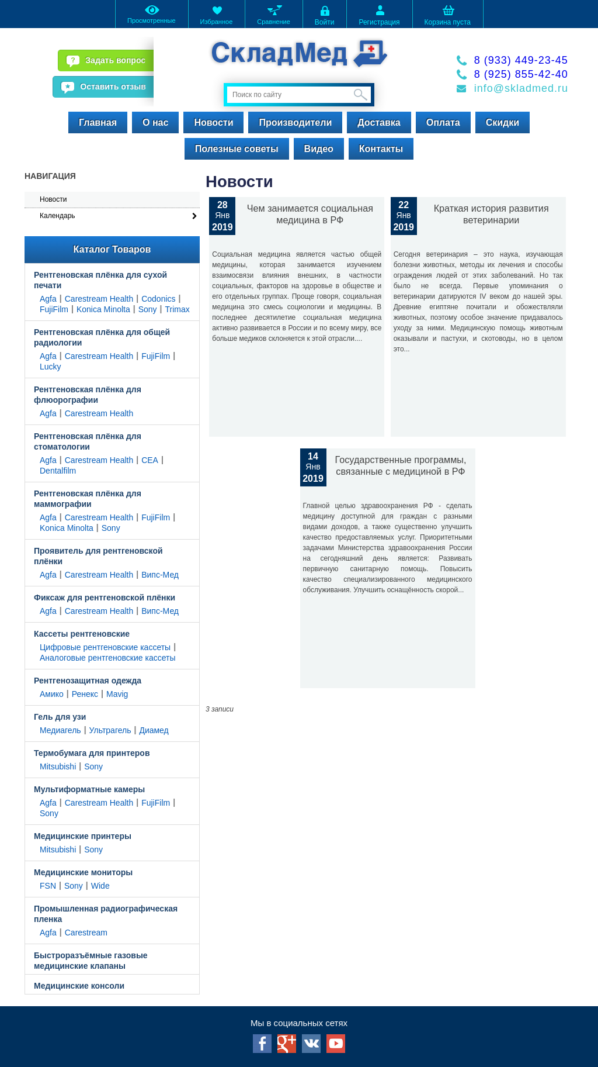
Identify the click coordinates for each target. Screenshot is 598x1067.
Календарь (57, 216)
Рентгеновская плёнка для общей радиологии (102, 337)
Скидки (502, 122)
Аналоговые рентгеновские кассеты (107, 657)
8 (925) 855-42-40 (521, 74)
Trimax (177, 309)
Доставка (379, 122)
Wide (100, 885)
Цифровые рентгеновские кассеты (105, 647)
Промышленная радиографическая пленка (106, 914)
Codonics (158, 298)
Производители (295, 122)
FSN (48, 885)
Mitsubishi (58, 766)
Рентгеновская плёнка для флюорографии (87, 395)
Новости (213, 122)
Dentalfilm (58, 470)
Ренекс (85, 694)
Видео (318, 149)
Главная (98, 122)
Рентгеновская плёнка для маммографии (87, 499)
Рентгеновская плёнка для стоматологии (87, 441)
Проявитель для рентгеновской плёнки (98, 556)
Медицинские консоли (79, 985)
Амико (52, 694)
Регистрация (379, 14)
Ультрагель (110, 730)
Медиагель (60, 730)
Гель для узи (60, 716)
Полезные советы (237, 149)
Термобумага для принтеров (92, 753)
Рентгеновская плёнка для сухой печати (100, 280)
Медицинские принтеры (82, 836)
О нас (155, 122)
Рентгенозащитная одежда (87, 680)
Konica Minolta (103, 309)
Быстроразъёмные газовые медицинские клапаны (91, 961)
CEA (149, 460)
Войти (324, 14)
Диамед (153, 730)
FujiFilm (54, 309)
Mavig (117, 694)
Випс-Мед (160, 574)
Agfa (48, 298)
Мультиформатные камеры (89, 789)
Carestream (86, 932)
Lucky (50, 366)
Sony (147, 309)
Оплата (443, 122)
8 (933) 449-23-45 (521, 60)
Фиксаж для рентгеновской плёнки (104, 597)
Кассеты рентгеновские (82, 633)
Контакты (381, 149)
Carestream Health (99, 298)
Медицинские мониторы (83, 872)
